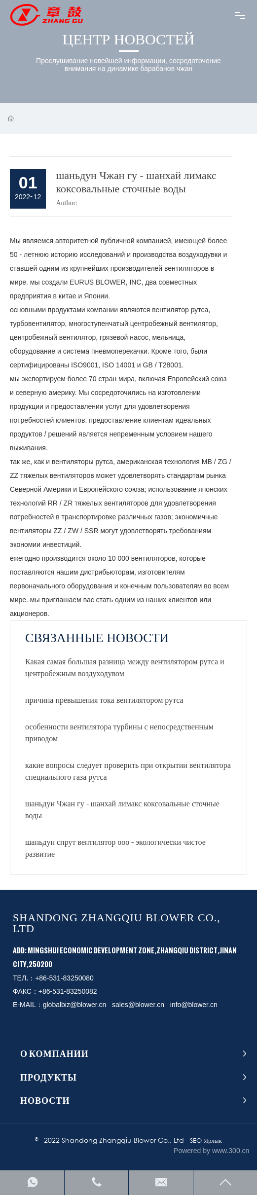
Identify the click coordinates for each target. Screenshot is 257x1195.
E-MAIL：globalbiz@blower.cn (59, 1005)
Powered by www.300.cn (211, 1151)
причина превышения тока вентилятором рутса (104, 700)
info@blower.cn (194, 1005)
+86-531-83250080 (64, 978)
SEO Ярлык (206, 1140)
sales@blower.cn (138, 1005)
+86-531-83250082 (67, 991)
